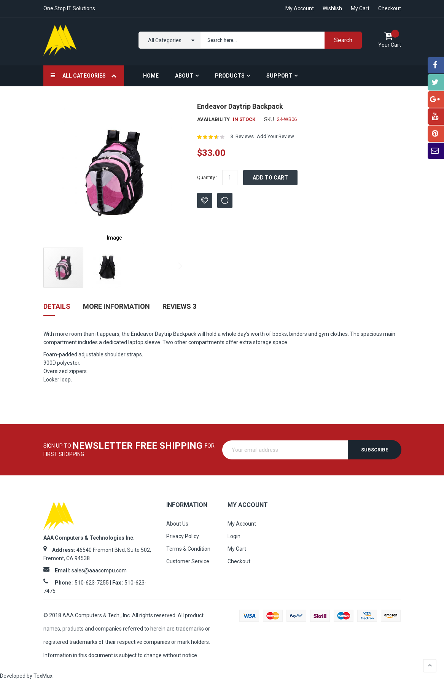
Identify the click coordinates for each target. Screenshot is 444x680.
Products (230, 76)
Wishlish (332, 8)
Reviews (179, 306)
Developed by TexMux (26, 676)
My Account (242, 524)
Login (234, 536)
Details (56, 306)
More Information (116, 306)
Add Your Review (275, 136)
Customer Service (187, 561)
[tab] (56, 309)
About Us (177, 524)
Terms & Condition (188, 549)
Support (279, 76)
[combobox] (279, 40)
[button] (170, 173)
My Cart (360, 8)
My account (299, 8)
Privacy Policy (182, 536)
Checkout (389, 8)
